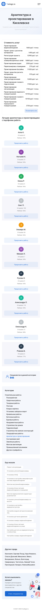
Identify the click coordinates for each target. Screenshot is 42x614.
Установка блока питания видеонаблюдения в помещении (17, 489)
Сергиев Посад (18, 554)
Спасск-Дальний (11, 556)
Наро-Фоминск (30, 554)
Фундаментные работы (15, 422)
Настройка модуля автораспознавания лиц (20, 512)
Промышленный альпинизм (16, 447)
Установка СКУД (12, 475)
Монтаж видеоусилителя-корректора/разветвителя (19, 495)
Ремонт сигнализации (14, 467)
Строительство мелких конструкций (19, 431)
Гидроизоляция (12, 428)
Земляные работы (13, 442)
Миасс (29, 556)
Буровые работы (12, 420)
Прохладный (9, 565)
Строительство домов (14, 425)
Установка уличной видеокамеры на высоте (19, 500)
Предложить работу (21, 143)
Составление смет (13, 439)
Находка (18, 565)
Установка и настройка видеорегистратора (14, 506)
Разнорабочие (11, 398)
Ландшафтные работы (14, 433)
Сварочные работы (13, 400)
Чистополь (20, 562)
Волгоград (25, 559)
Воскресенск (9, 559)
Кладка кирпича (12, 409)
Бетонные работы (13, 417)
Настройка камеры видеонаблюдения (19, 536)
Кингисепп (9, 554)
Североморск (10, 562)
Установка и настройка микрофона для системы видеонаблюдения (20, 479)
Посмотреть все (31, 111)
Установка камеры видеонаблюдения (19, 520)
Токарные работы (13, 403)
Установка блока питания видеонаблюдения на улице (16, 525)
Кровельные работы (13, 414)
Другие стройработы (14, 450)
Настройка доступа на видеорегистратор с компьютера (20, 531)
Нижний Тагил (29, 562)
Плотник (9, 406)
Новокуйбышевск (28, 565)
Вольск (17, 559)
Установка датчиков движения (17, 516)
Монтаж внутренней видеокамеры (18, 484)
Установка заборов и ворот (16, 411)
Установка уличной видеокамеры (18, 471)
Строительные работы (13, 395)
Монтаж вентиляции (14, 444)
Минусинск (22, 556)
